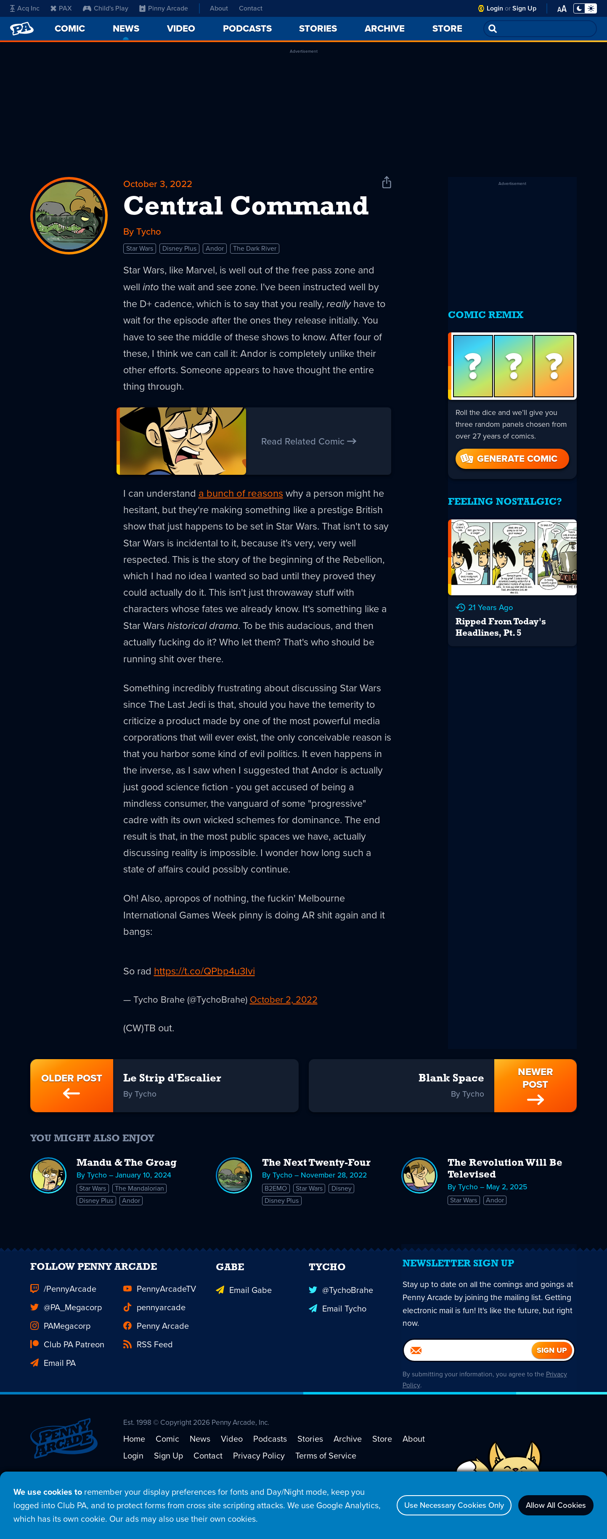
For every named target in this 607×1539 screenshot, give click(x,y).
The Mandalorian (140, 1205)
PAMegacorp (60, 1357)
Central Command (246, 208)
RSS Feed (148, 1375)
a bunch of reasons (242, 498)
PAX (61, 8)
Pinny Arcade (163, 8)
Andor (215, 251)
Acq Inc (25, 8)
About (219, 8)
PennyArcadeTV (159, 1320)
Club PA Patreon (67, 1375)
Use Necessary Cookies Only (441, 1505)
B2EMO (276, 1205)
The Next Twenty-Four (316, 1179)
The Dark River (254, 251)
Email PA (53, 1394)
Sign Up (524, 8)
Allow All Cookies (552, 1505)
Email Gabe (244, 1320)
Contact (250, 8)
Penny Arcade (156, 1357)
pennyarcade (154, 1338)
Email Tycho (337, 1338)
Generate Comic (508, 453)
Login (495, 8)
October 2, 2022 (284, 1013)
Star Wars (139, 251)
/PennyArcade (63, 1320)
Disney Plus (179, 251)
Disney (343, 1205)
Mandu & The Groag (127, 1179)
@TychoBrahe (341, 1320)
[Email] (468, 1387)
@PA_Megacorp (66, 1338)
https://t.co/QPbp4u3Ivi (205, 984)
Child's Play (105, 8)
